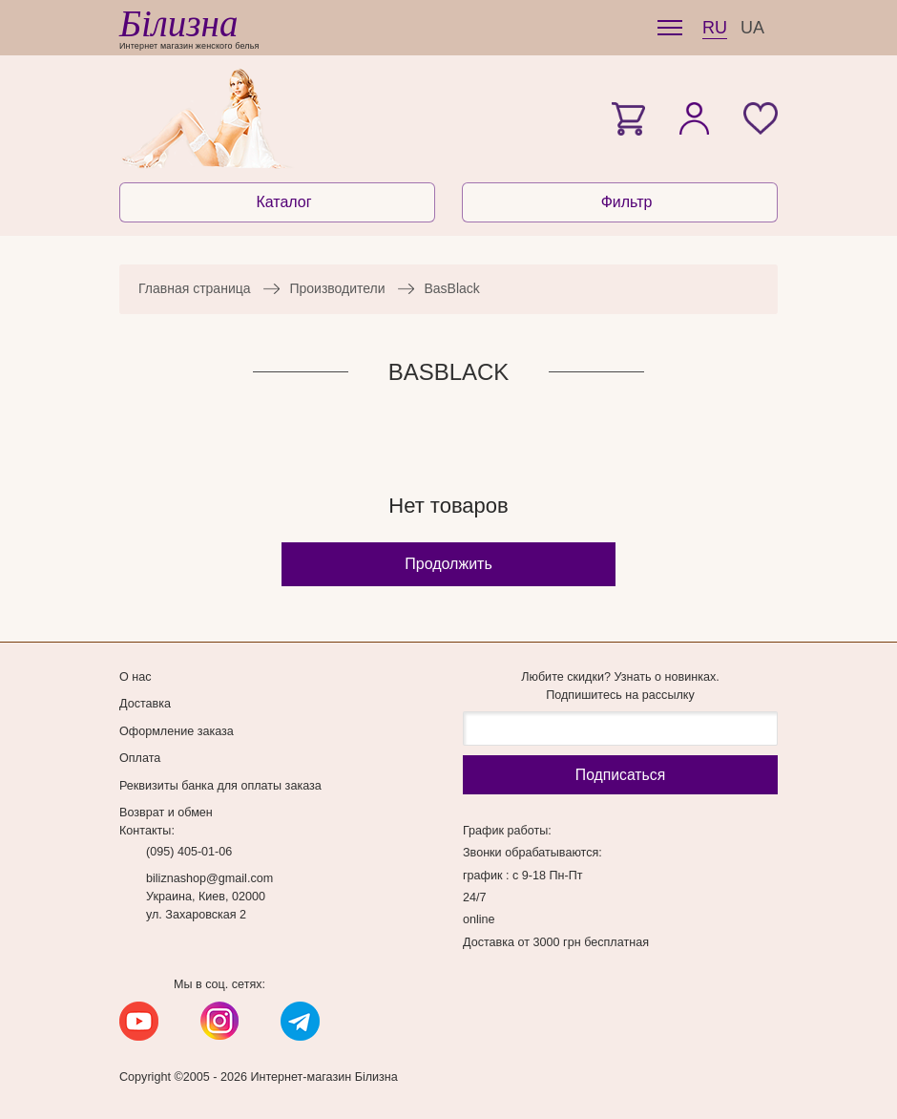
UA (752, 27)
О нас (135, 677)
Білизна (178, 23)
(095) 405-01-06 (189, 851)
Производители (337, 288)
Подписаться (620, 775)
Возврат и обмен (166, 812)
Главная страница (194, 288)
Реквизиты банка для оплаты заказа (220, 785)
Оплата (139, 758)
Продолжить (448, 564)
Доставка (145, 703)
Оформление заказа (176, 731)
